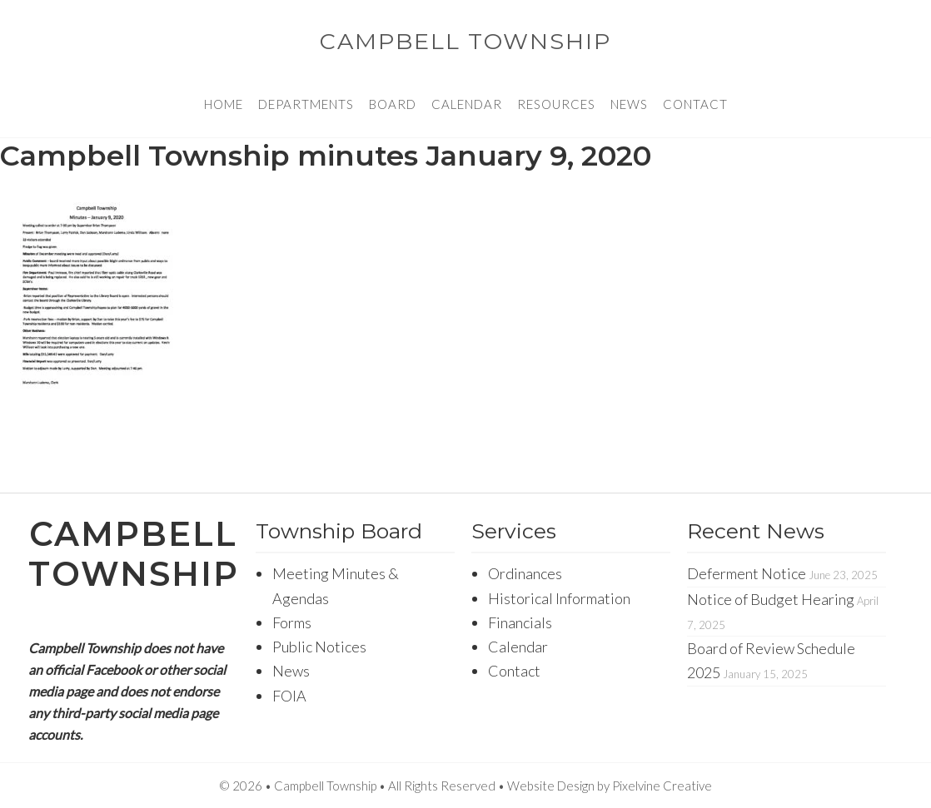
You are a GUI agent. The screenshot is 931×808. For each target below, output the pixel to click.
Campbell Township (465, 41)
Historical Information (559, 598)
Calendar (518, 646)
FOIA (289, 696)
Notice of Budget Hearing (770, 599)
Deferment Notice (746, 573)
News (291, 671)
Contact (514, 671)
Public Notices (319, 646)
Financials (520, 622)
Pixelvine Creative (662, 785)
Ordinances (525, 573)
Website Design (551, 785)
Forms (291, 622)
